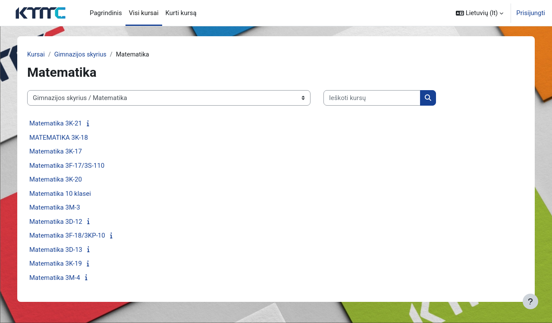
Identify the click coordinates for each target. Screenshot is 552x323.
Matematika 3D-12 (59, 222)
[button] (479, 13)
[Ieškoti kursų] (375, 99)
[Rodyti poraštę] (530, 301)
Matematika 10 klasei (63, 194)
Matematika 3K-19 (59, 264)
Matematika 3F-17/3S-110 (70, 166)
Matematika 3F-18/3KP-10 (71, 236)
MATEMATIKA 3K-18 (62, 138)
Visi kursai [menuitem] (144, 13)
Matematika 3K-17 (59, 152)
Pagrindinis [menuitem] (106, 13)
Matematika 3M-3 (58, 208)
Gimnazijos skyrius (85, 55)
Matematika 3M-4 (58, 278)
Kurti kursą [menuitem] (181, 13)
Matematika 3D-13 (59, 250)
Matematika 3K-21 (59, 124)
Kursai (40, 55)
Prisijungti (530, 13)
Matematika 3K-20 (59, 180)
